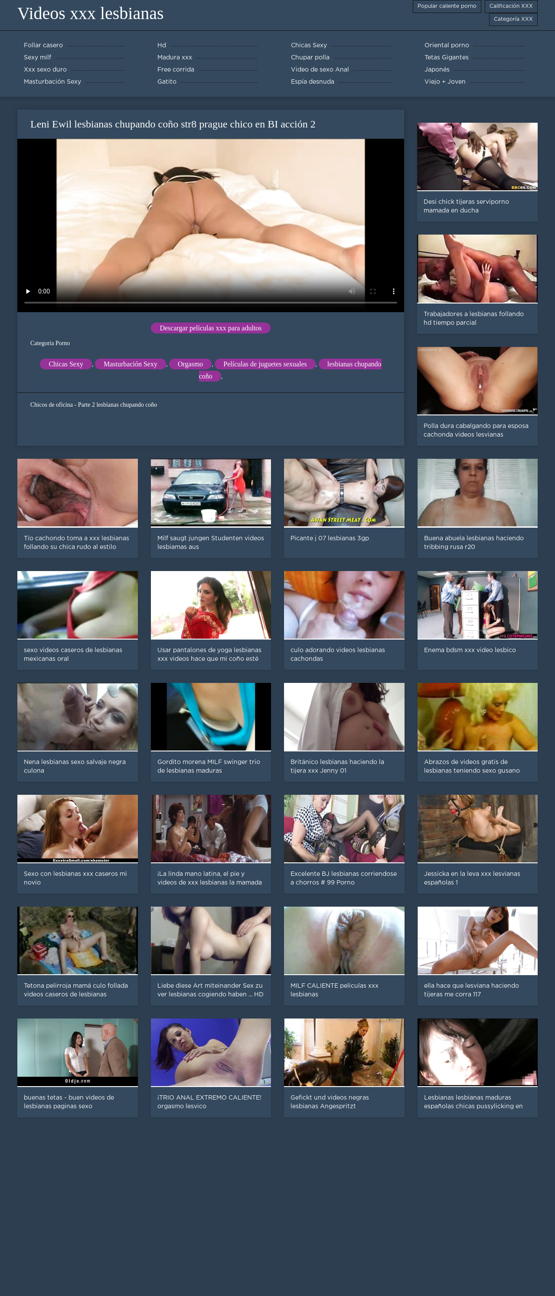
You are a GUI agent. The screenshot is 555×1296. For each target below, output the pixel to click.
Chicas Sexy (66, 364)
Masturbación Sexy (130, 364)
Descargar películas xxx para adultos (210, 328)
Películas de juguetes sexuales (265, 364)
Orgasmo (190, 364)
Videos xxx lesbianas (90, 13)
